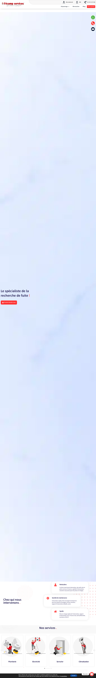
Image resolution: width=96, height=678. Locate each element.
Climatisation (84, 663)
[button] (2, 652)
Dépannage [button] (65, 6)
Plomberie (12, 663)
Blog (84, 6)
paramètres (63, 676)
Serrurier (60, 663)
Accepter (74, 675)
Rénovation (76, 6)
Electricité (36, 663)
